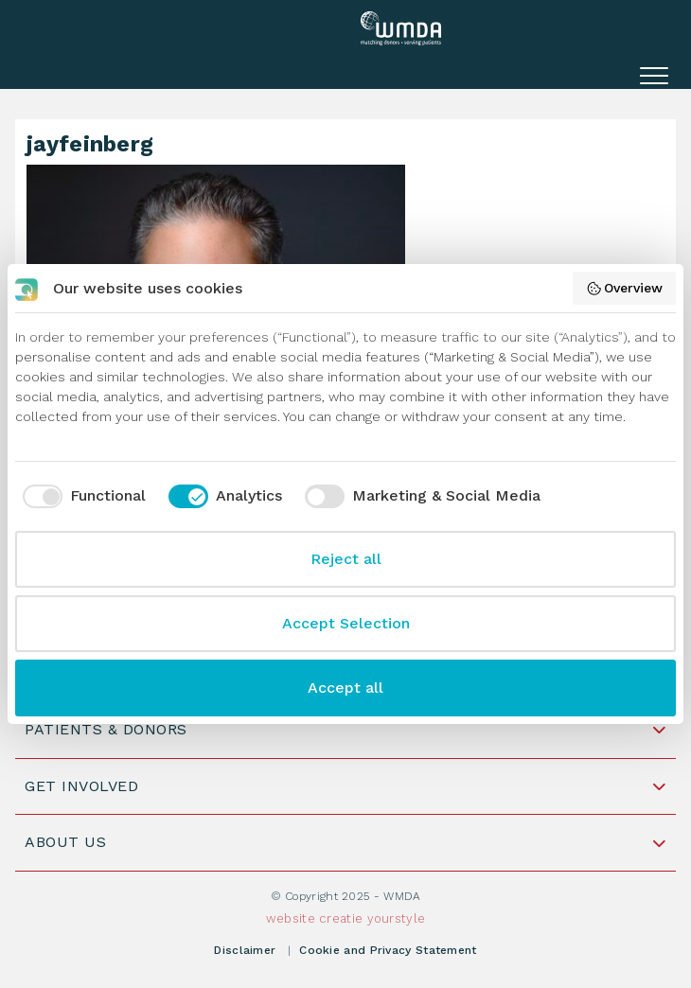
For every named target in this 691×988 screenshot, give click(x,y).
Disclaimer (244, 950)
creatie (341, 918)
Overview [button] (625, 288)
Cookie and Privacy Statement (387, 950)
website (290, 918)
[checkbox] (80, 496)
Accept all (345, 688)
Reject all (345, 559)
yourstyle (396, 918)
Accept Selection (346, 623)
